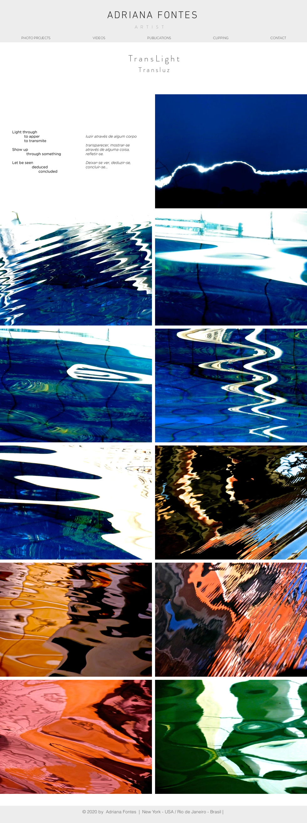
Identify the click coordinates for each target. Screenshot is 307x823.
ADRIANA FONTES (152, 16)
